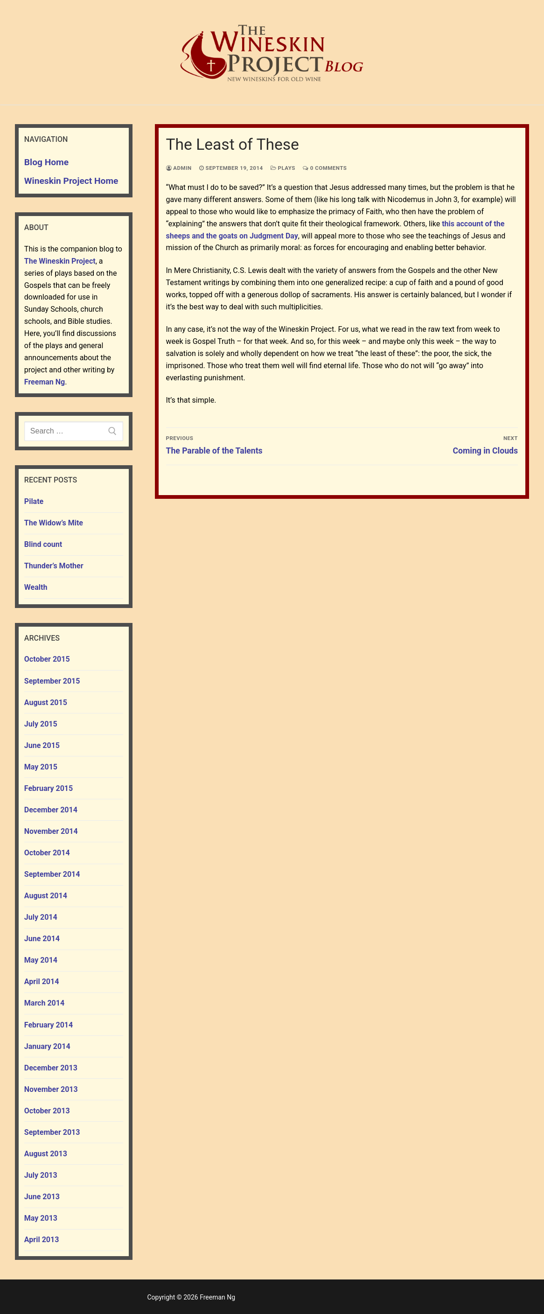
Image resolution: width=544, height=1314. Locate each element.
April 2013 (41, 1239)
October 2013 (47, 1110)
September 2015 (52, 681)
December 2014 (50, 809)
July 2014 (40, 917)
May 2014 (40, 960)
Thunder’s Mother (54, 565)
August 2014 (45, 895)
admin (179, 168)
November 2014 (51, 831)
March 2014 (44, 1003)
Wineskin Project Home (71, 180)
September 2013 (52, 1132)
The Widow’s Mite (53, 522)
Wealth (36, 587)
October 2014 (47, 852)
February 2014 (48, 1024)
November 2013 (51, 1089)
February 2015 (48, 788)
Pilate (33, 501)
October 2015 (47, 659)
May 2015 (40, 766)
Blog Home (46, 162)
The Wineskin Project (60, 261)
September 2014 (52, 874)
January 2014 (47, 1046)
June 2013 (42, 1196)
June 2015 (42, 745)
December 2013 (50, 1067)
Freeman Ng (44, 381)
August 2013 (45, 1153)
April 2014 (41, 981)
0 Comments (325, 168)
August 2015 (45, 702)
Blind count (43, 544)
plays (283, 168)
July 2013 (40, 1175)
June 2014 (42, 938)
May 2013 (40, 1218)
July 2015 (40, 724)
